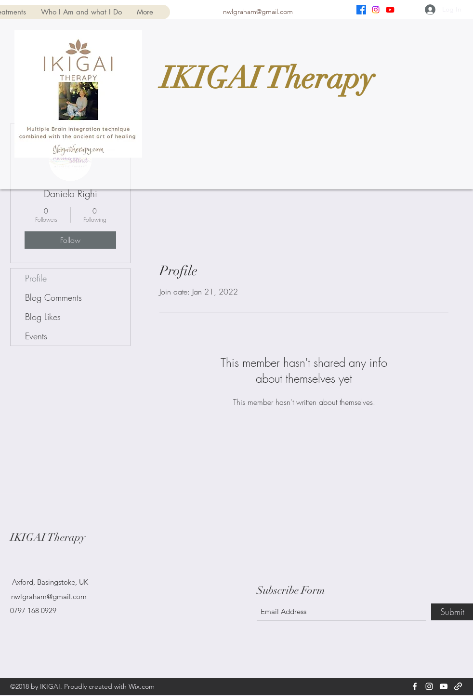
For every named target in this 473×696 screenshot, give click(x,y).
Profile (36, 278)
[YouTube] (390, 9)
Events (36, 336)
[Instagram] (376, 9)
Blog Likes (43, 316)
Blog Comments (53, 297)
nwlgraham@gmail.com (258, 11)
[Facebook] (361, 9)
